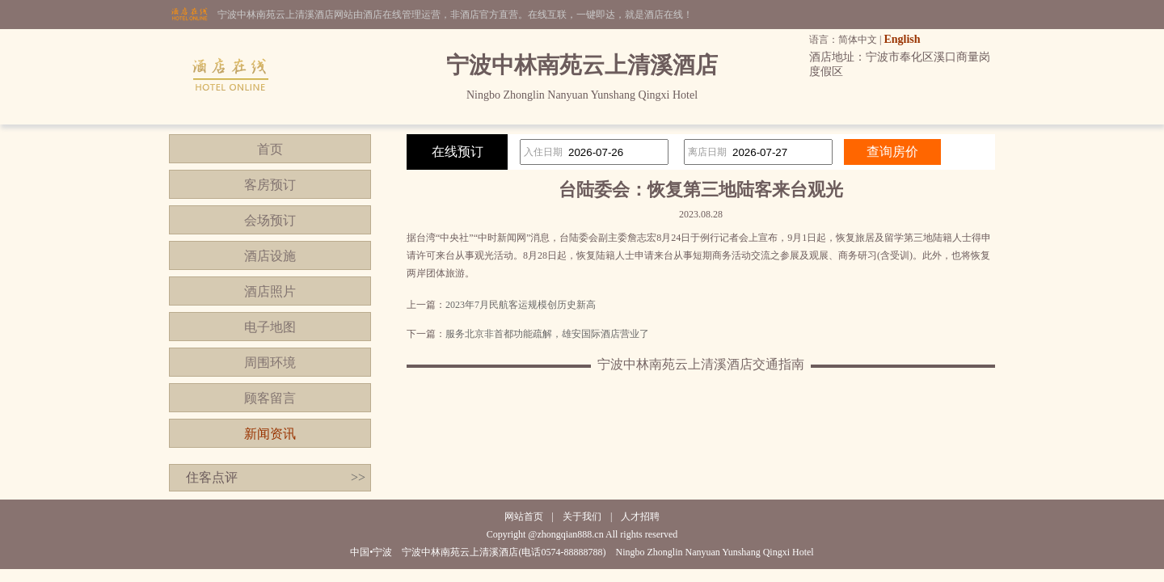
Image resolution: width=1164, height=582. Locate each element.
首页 (270, 149)
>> (358, 477)
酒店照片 (270, 291)
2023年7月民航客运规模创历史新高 (520, 304)
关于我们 (582, 516)
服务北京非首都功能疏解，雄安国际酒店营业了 (547, 334)
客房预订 (270, 185)
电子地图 (270, 327)
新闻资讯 (270, 434)
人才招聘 (640, 516)
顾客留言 (270, 398)
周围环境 (270, 362)
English (902, 39)
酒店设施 (270, 256)
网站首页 (523, 516)
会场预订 (270, 220)
